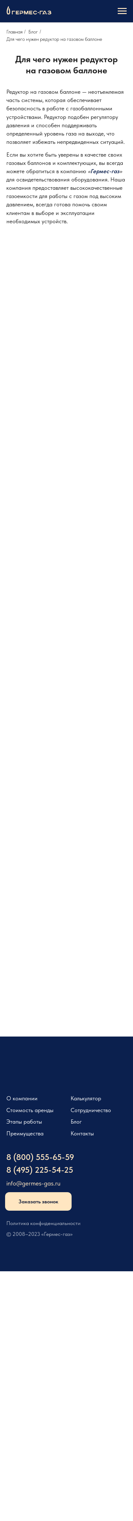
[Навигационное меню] (122, 11)
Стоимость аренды (29, 1110)
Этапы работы (24, 1121)
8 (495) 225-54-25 (39, 1170)
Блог (33, 32)
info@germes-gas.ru (33, 1183)
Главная (14, 32)
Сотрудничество (91, 1110)
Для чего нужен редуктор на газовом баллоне (54, 39)
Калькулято (84, 1098)
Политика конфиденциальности (43, 1223)
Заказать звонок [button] (38, 1201)
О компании (22, 1098)
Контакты (82, 1133)
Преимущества (25, 1133)
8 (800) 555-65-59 (40, 1157)
